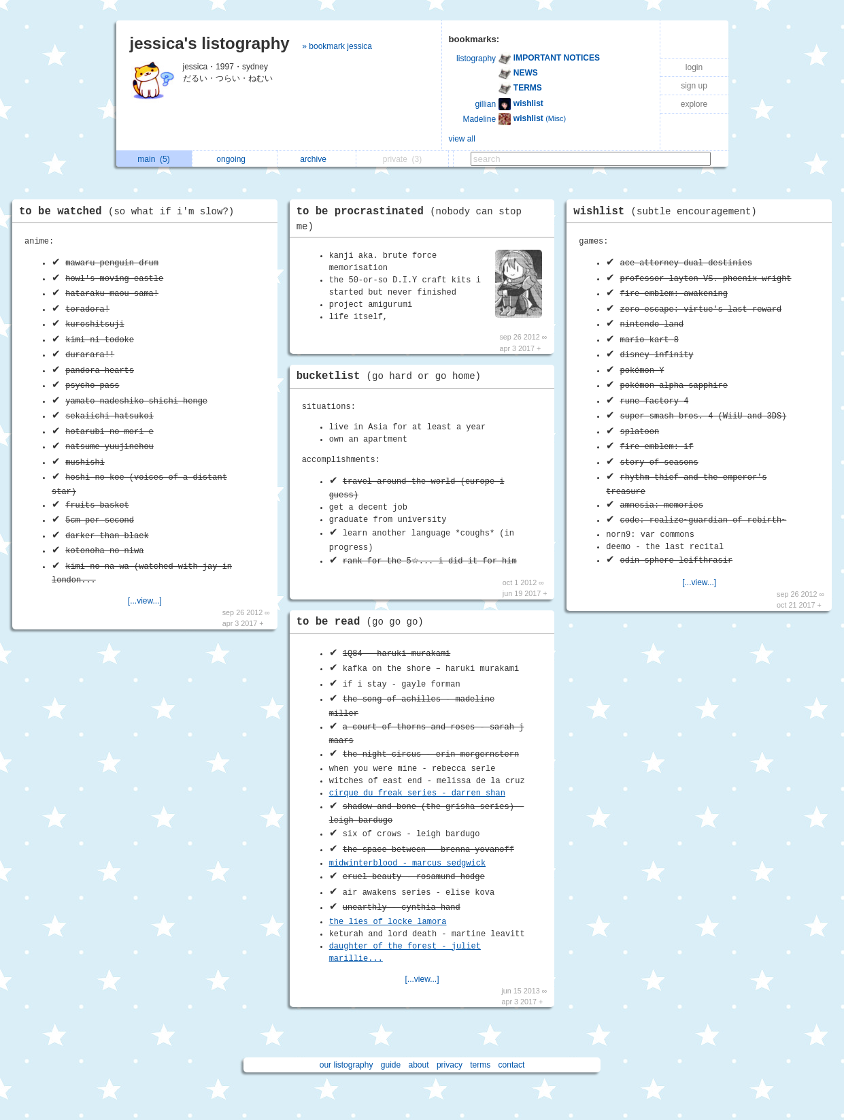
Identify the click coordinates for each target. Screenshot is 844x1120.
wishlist (668, 211)
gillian (485, 104)
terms (480, 1065)
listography (476, 58)
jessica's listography (210, 43)
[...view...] (145, 601)
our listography (346, 1065)
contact (512, 1065)
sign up (694, 85)
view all (462, 139)
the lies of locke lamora (388, 922)
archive (316, 159)
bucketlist (392, 376)
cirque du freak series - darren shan (417, 793)
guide (391, 1065)
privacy (449, 1065)
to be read (364, 622)
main (153, 159)
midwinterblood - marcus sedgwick (407, 863)
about (419, 1065)
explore (694, 104)
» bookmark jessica (337, 46)
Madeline (479, 119)
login (694, 67)
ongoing (234, 159)
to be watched (130, 211)
